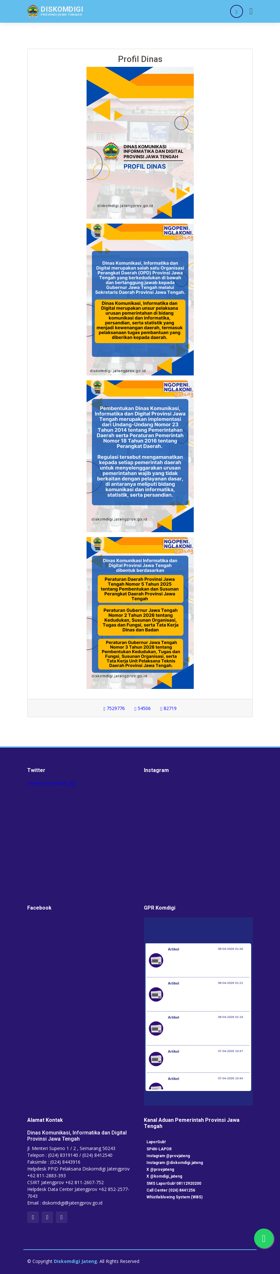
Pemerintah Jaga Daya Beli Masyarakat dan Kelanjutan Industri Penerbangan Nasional (208, 963)
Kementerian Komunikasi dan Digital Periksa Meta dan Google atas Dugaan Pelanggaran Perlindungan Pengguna (207, 997)
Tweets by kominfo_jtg (51, 783)
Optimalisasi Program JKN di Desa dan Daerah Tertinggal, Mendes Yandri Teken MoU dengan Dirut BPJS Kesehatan (209, 1031)
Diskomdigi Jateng (75, 1261)
